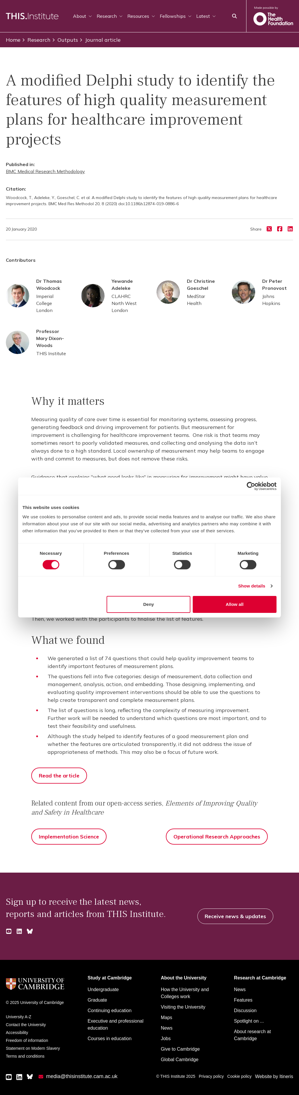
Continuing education (109, 1010)
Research (110, 16)
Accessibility (17, 1032)
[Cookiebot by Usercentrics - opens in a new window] (251, 486)
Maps (166, 1017)
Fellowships (176, 16)
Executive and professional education (115, 1025)
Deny (148, 604)
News (167, 1028)
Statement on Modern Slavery (33, 1048)
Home (13, 39)
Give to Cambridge (180, 1049)
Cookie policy (239, 1076)
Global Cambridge (180, 1059)
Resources (141, 16)
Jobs (166, 1038)
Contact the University (26, 1024)
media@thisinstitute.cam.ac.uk (81, 1076)
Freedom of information (27, 1040)
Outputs (65, 39)
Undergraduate (103, 989)
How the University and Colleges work (185, 993)
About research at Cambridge (252, 1035)
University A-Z (18, 1016)
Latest (206, 16)
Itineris (286, 1076)
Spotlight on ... (249, 1021)
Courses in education (109, 1038)
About (82, 16)
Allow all (235, 604)
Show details (251, 585)
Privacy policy (211, 1076)
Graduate (97, 1000)
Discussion (245, 1010)
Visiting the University (183, 1007)
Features (243, 1000)
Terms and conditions (25, 1056)
